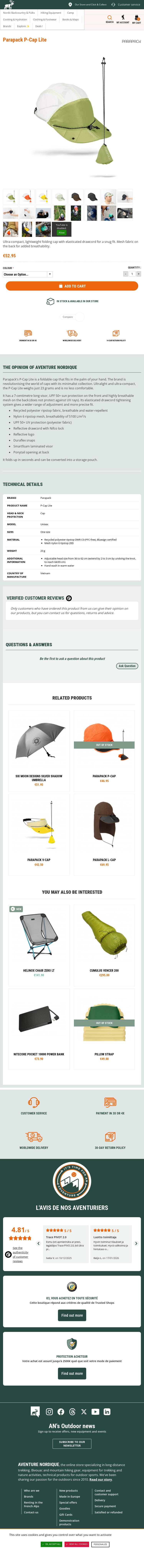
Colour (7, 268)
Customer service (34, 1113)
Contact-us (31, 1512)
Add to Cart (75, 286)
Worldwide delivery (72, 340)
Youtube (95, 1411)
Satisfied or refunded (108, 1512)
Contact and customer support (106, 1492)
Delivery (100, 1500)
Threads (72, 1411)
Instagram (49, 1411)
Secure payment (105, 1506)
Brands (28, 1496)
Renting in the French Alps (33, 1504)
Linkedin (107, 1411)
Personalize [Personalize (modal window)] (100, 1544)
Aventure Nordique (38, 1464)
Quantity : (134, 267)
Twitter (84, 1411)
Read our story (100, 1479)
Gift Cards (65, 1514)
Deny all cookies (77, 1544)
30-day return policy (110, 1148)
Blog (36, 1412)
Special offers (68, 1502)
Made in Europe (69, 1496)
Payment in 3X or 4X (110, 1113)
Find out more (72, 1315)
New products (68, 1490)
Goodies (64, 1508)
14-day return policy (116, 340)
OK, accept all (51, 1544)
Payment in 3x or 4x (28, 340)
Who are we (31, 1490)
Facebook (61, 1411)
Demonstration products (69, 1522)
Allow (62, 232)
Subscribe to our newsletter (72, 1444)
